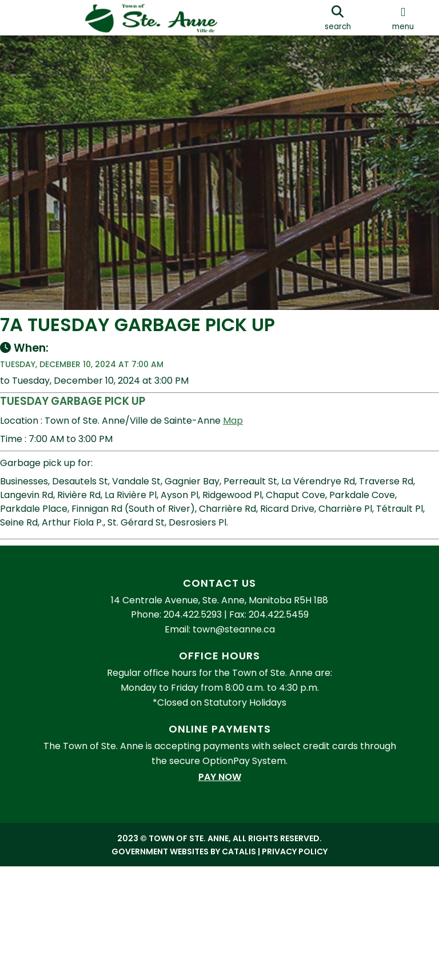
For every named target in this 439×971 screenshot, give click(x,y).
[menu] (403, 17)
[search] (337, 17)
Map (244, 432)
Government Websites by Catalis (183, 897)
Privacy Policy (295, 897)
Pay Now (219, 822)
